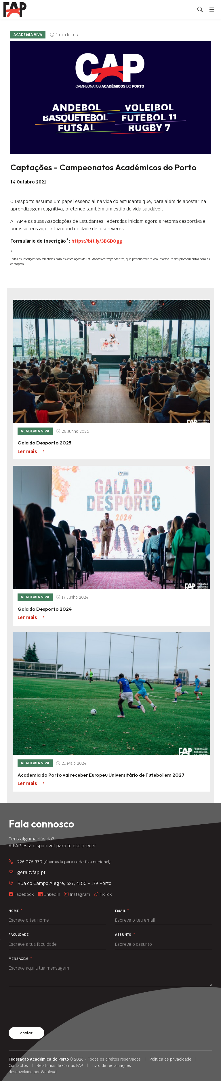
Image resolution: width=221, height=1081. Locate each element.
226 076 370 (63, 862)
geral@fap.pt (31, 872)
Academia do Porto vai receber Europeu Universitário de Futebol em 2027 (101, 775)
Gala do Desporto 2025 (44, 443)
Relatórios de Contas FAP (60, 1065)
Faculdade (19, 934)
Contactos (18, 1065)
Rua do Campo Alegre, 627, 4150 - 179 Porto (64, 883)
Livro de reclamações (111, 1065)
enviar (26, 1032)
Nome (16, 910)
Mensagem (21, 958)
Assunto (125, 934)
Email (122, 910)
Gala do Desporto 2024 (45, 609)
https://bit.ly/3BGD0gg (97, 241)
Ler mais (31, 451)
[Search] (200, 10)
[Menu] (212, 9)
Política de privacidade (170, 1059)
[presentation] (52, 1005)
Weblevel (49, 1071)
